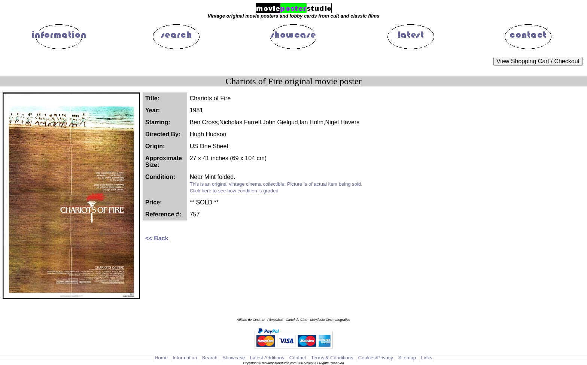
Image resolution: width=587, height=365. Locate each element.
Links (426, 358)
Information (185, 358)
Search (210, 358)
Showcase (233, 358)
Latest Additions (267, 358)
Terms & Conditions (332, 358)
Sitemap (407, 358)
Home (161, 358)
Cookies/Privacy (375, 358)
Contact (297, 358)
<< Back (156, 238)
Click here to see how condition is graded (234, 191)
